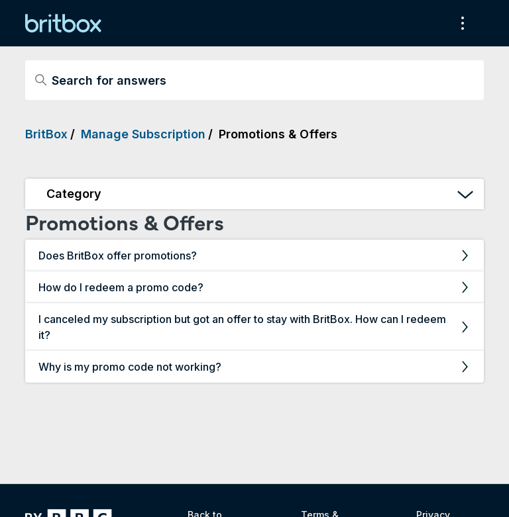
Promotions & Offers (278, 134)
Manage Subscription (143, 134)
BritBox (46, 134)
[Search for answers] (254, 80)
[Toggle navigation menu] (460, 23)
